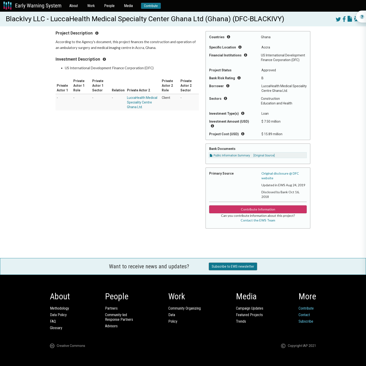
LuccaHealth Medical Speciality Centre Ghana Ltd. (142, 102)
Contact (304, 315)
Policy (172, 321)
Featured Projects (249, 315)
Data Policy (58, 315)
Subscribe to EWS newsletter (233, 266)
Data (171, 315)
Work (91, 5)
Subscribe (306, 321)
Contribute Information (258, 209)
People (109, 5)
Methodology (59, 308)
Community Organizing (184, 308)
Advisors (111, 326)
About (73, 5)
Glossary (56, 328)
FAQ (53, 321)
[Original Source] (264, 155)
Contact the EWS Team (258, 220)
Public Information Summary (230, 155)
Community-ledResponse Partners (119, 317)
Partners (111, 308)
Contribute (151, 6)
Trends (241, 321)
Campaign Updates (249, 308)
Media (128, 5)
